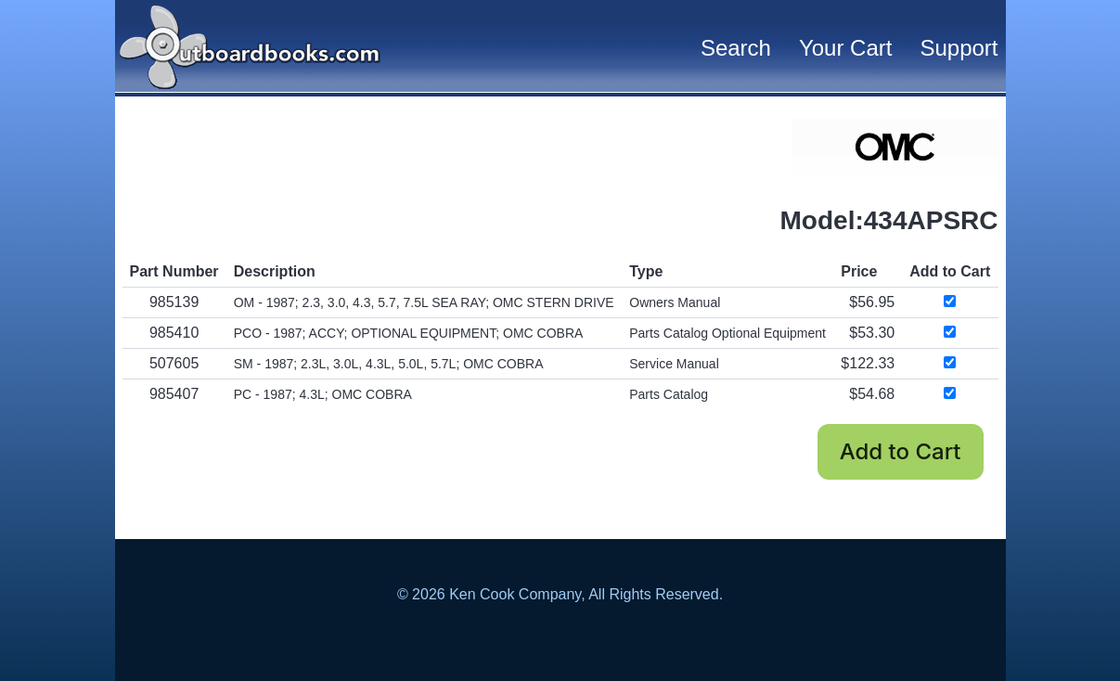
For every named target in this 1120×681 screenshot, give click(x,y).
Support (959, 47)
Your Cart (846, 47)
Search (736, 47)
